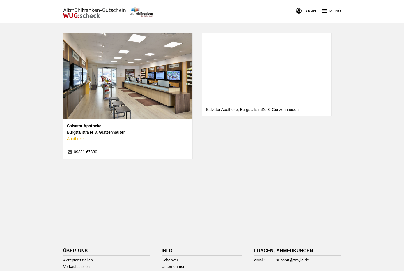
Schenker (170, 260)
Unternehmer (173, 266)
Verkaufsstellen (76, 266)
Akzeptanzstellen (78, 260)
